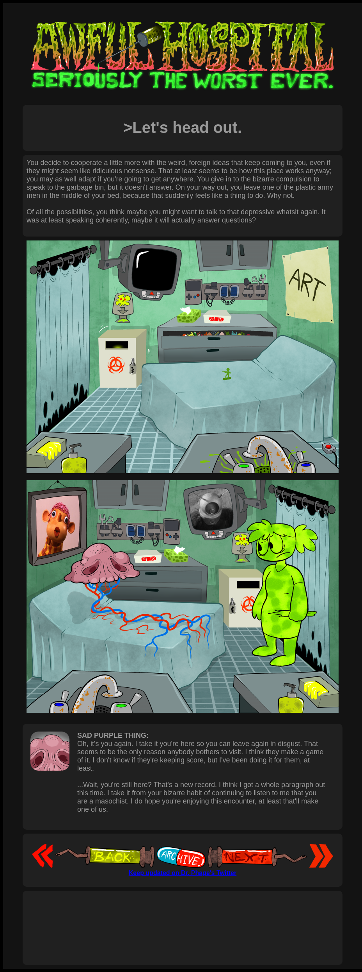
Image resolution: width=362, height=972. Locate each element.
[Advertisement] (183, 919)
